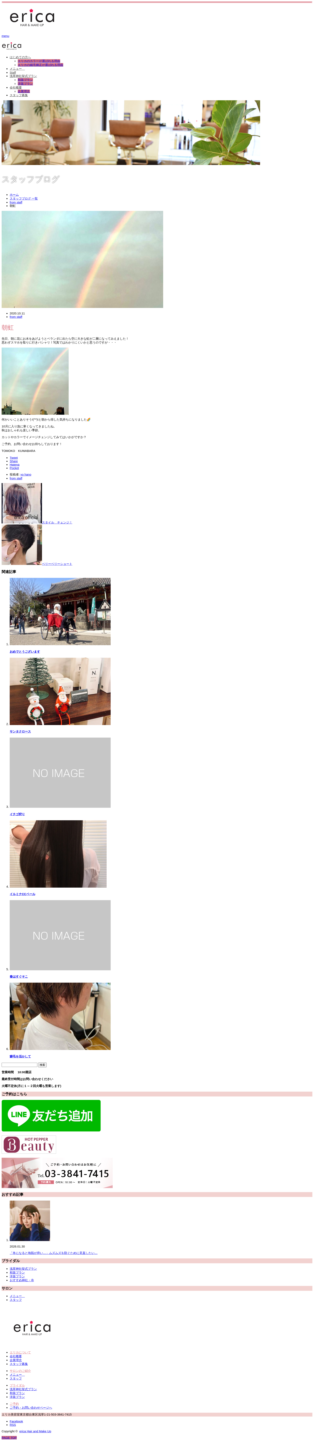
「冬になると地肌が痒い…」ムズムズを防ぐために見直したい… (54, 1253)
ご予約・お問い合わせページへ (31, 1407)
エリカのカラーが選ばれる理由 (39, 61)
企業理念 (24, 91)
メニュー (17, 68)
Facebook (16, 1421)
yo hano (25, 474)
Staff (13, 72)
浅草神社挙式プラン (23, 76)
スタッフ (16, 1299)
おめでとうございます (25, 651)
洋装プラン (25, 83)
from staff (16, 316)
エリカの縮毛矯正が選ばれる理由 (40, 65)
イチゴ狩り (17, 814)
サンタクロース (20, 731)
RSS (13, 1424)
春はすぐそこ (19, 976)
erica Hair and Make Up (35, 1431)
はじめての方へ (20, 57)
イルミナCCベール (22, 894)
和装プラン (25, 79)
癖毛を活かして (20, 1056)
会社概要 (16, 87)
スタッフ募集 (19, 95)
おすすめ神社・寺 (22, 1280)
